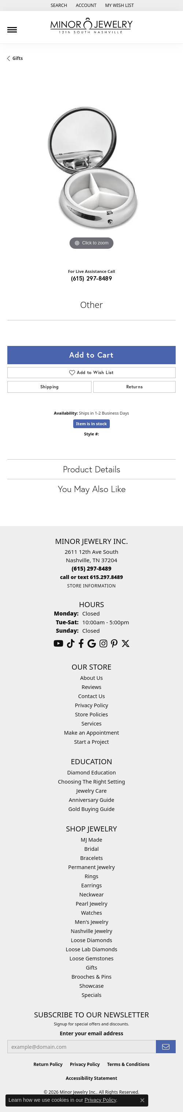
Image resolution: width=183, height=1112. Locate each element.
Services (92, 723)
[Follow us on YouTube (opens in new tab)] (58, 643)
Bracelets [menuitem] (91, 857)
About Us (91, 677)
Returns (134, 386)
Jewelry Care (91, 790)
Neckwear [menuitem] (91, 894)
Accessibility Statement (91, 1078)
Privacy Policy (91, 705)
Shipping (49, 386)
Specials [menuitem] (91, 994)
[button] (58, 5)
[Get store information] (91, 586)
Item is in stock (91, 423)
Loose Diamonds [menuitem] (91, 940)
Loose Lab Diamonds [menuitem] (91, 949)
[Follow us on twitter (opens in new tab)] (125, 643)
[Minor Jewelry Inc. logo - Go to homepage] (91, 25)
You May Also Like (92, 489)
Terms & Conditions (128, 1064)
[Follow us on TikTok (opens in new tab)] (71, 643)
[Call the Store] (92, 568)
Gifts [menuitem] (91, 967)
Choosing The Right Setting (91, 781)
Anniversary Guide (91, 799)
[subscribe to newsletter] (166, 1047)
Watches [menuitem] (91, 912)
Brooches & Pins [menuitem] (91, 976)
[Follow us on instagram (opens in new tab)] (103, 643)
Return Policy (48, 1064)
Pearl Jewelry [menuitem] (91, 903)
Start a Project (91, 741)
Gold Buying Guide (91, 809)
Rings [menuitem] (91, 876)
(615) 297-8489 (91, 278)
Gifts (17, 58)
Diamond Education (91, 772)
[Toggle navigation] (12, 27)
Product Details (91, 469)
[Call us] (91, 577)
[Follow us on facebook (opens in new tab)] (81, 643)
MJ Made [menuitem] (91, 839)
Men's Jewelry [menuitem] (91, 921)
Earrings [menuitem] (91, 885)
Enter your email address (91, 1033)
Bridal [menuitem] (91, 848)
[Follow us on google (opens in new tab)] (91, 643)
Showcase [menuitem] (91, 985)
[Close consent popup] (142, 1100)
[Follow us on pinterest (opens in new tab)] (114, 643)
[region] (91, 168)
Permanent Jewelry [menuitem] (91, 867)
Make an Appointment (91, 732)
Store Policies (91, 714)
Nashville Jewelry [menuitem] (91, 931)
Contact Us (91, 696)
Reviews (91, 686)
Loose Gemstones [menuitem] (91, 958)
